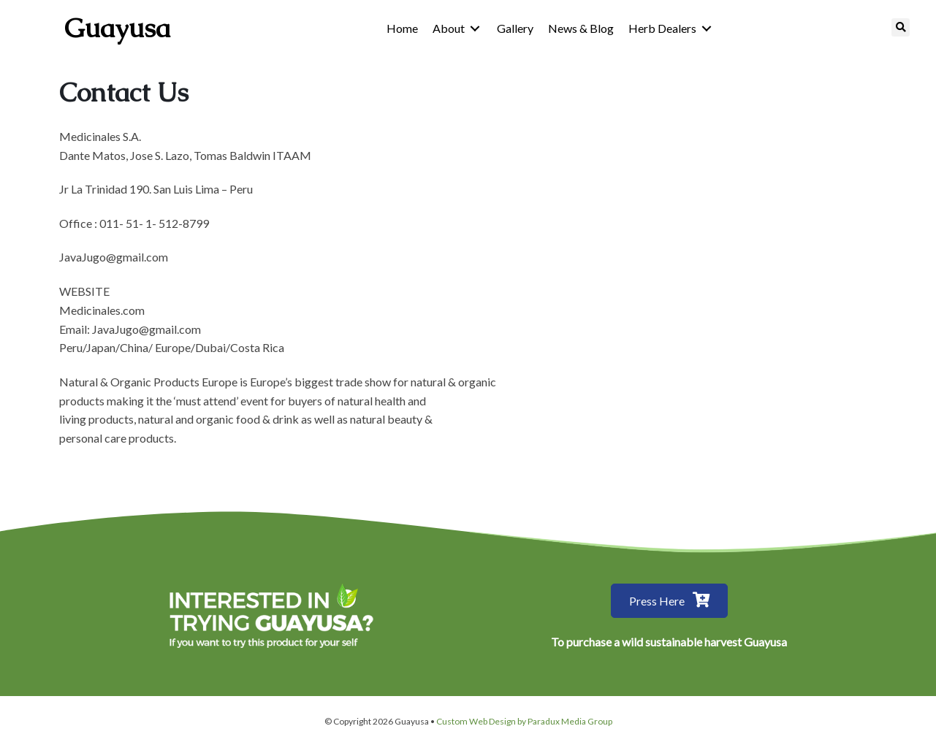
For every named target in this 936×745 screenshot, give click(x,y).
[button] (669, 601)
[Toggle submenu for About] (475, 28)
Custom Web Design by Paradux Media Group (524, 721)
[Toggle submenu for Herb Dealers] (706, 28)
